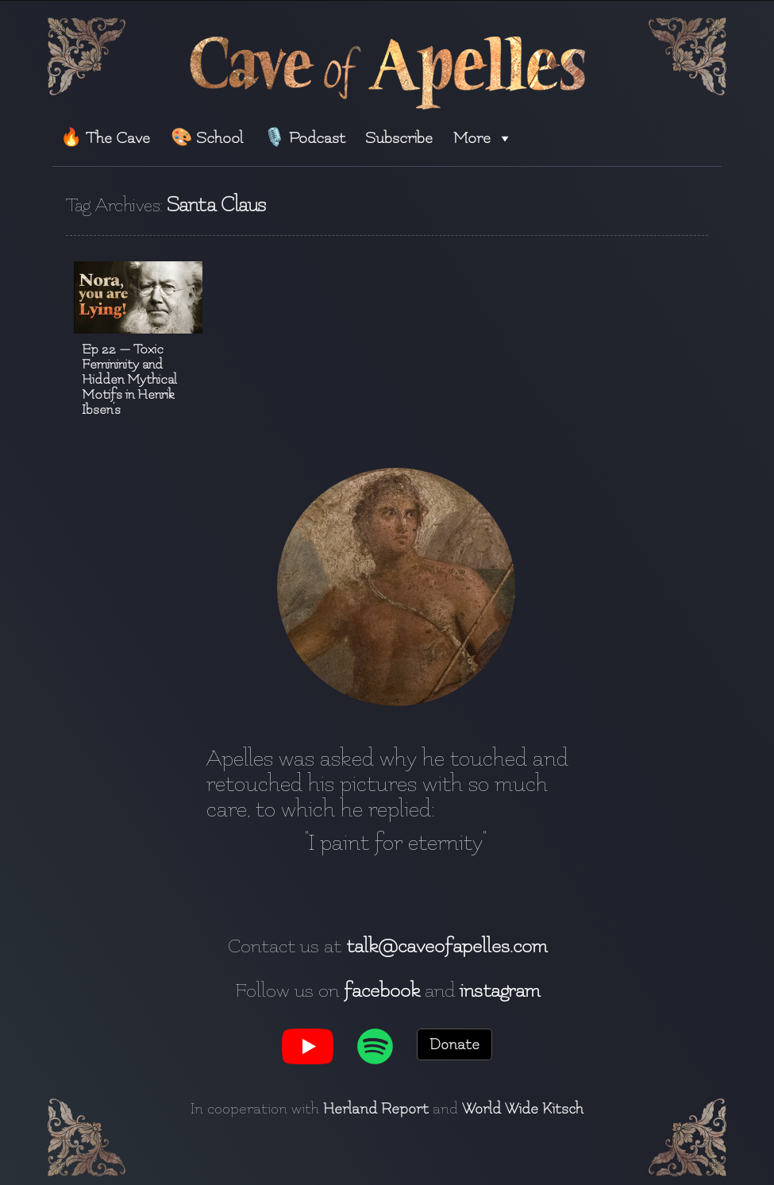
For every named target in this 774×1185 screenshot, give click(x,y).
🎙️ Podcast (304, 138)
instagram (500, 990)
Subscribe (399, 138)
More (483, 138)
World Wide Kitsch (522, 1108)
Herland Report (376, 1108)
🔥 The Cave (105, 138)
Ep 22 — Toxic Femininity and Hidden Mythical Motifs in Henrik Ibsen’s (129, 379)
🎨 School (207, 138)
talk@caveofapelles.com (446, 946)
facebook (382, 990)
